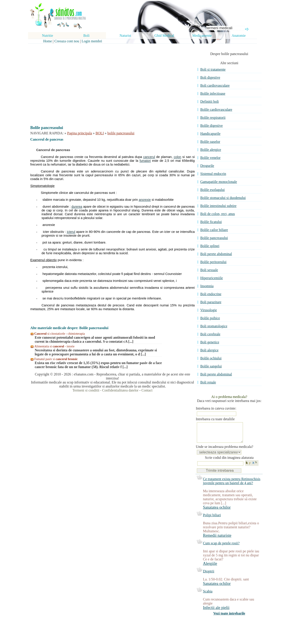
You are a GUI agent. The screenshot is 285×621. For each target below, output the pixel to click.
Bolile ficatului (211, 222)
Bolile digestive (211, 125)
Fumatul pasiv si (56, 359)
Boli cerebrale (210, 334)
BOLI (100, 133)
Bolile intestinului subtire (218, 206)
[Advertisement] (109, 80)
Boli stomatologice (213, 326)
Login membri (92, 41)
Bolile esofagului (212, 190)
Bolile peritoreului (213, 262)
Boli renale (208, 382)
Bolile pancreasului (214, 238)
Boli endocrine (210, 294)
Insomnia (207, 286)
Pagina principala (79, 133)
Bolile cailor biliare (214, 230)
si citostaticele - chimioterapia (59, 333)
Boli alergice (209, 350)
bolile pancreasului (120, 133)
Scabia (207, 596)
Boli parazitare (210, 302)
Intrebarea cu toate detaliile (215, 419)
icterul (71, 232)
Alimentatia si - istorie (54, 346)
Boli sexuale (209, 270)
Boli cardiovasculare (215, 85)
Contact (147, 390)
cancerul (149, 157)
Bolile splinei (209, 246)
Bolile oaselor (210, 141)
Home (47, 41)
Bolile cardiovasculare (216, 109)
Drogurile (207, 166)
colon (177, 157)
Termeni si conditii (85, 390)
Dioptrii (208, 576)
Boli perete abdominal (216, 254)
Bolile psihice (210, 318)
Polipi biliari (212, 519)
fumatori (145, 160)
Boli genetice (209, 342)
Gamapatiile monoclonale (218, 182)
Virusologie (208, 310)
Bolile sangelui (211, 366)
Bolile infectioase (212, 93)
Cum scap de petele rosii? (221, 547)
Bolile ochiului (211, 358)
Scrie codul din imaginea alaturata (229, 462)
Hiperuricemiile (211, 278)
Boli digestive (210, 77)
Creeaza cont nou (66, 41)
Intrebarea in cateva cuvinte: (216, 408)
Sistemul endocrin (213, 174)
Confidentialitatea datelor (120, 390)
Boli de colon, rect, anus (217, 214)
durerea (76, 206)
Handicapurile (210, 133)
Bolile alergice (210, 150)
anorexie (145, 199)
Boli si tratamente (213, 69)
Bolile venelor (210, 158)
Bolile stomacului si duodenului (223, 198)
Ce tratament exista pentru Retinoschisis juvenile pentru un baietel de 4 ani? (231, 485)
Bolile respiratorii (212, 117)
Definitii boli (209, 101)
